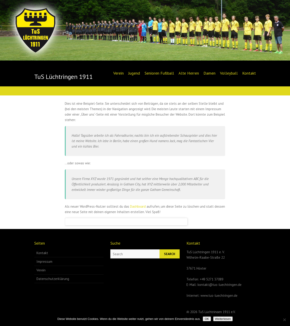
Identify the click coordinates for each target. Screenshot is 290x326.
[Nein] (284, 319)
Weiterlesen (223, 319)
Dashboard (138, 206)
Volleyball (229, 73)
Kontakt (249, 73)
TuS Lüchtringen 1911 (63, 77)
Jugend (134, 73)
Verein (118, 73)
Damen (209, 73)
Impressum (44, 261)
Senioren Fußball (159, 73)
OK (207, 319)
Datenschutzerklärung (52, 279)
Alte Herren (189, 73)
